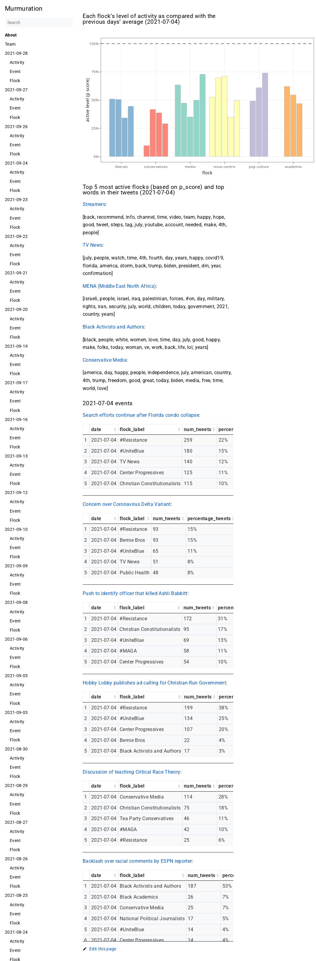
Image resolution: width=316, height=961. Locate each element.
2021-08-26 (16, 858)
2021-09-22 (16, 236)
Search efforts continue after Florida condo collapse (141, 415)
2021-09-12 (16, 492)
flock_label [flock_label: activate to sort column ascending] (132, 429)
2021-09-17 (16, 382)
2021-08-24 (16, 932)
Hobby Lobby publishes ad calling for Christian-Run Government (154, 683)
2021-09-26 (16, 126)
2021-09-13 (16, 456)
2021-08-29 (16, 785)
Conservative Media (105, 360)
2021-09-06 (16, 639)
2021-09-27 (16, 89)
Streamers (94, 204)
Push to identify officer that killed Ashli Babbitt (135, 593)
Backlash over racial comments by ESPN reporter (137, 861)
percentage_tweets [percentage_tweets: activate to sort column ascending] (209, 518)
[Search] (39, 22)
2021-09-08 (16, 602)
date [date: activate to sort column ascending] (96, 429)
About (11, 35)
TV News (92, 245)
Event (15, 71)
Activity (17, 62)
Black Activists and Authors (113, 327)
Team (10, 44)
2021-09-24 (16, 163)
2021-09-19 (16, 346)
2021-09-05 (16, 675)
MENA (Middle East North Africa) (119, 286)
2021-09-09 (16, 565)
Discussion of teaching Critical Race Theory (131, 772)
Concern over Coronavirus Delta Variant (127, 504)
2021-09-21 (16, 272)
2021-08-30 (16, 749)
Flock (15, 80)
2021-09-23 (16, 199)
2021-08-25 (16, 895)
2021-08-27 (16, 822)
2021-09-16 (16, 419)
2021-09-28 (16, 53)
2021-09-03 (16, 712)
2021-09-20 (16, 309)
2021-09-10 (16, 529)
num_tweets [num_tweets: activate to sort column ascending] (197, 429)
